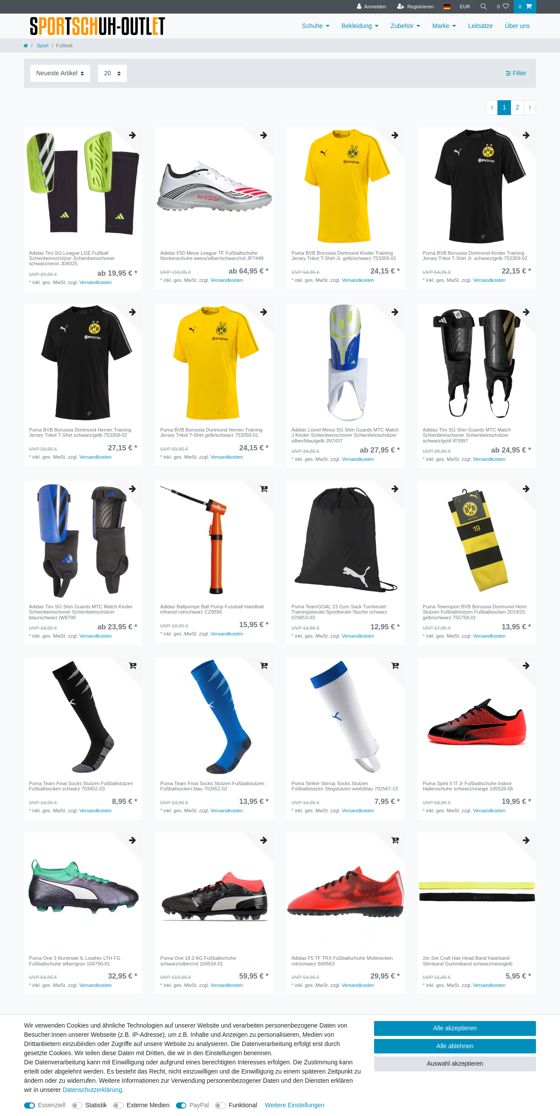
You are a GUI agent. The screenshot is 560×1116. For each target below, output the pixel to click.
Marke (440, 25)
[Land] (446, 7)
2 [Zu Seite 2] (517, 107)
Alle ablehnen (455, 1045)
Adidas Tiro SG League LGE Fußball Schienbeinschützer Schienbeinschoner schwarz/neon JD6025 (72, 258)
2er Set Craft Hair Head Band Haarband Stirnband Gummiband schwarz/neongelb (467, 960)
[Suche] (483, 7)
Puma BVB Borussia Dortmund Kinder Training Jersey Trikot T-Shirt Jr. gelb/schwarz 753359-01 (343, 255)
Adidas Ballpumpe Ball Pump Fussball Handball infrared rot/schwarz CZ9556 (211, 609)
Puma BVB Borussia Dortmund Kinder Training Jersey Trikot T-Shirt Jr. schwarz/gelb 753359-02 (475, 255)
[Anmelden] (371, 7)
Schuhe (312, 25)
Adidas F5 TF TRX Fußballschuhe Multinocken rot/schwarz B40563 (342, 960)
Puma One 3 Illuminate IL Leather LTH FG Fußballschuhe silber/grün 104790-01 (74, 960)
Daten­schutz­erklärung (92, 1089)
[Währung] (465, 7)
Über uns (517, 25)
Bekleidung (357, 25)
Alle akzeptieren (455, 1028)
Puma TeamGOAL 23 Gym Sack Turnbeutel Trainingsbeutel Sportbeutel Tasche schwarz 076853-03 (339, 612)
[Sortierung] (60, 73)
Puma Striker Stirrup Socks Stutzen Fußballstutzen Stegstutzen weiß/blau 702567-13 (344, 786)
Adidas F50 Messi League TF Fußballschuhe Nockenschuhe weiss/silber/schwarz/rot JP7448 (211, 255)
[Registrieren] (415, 7)
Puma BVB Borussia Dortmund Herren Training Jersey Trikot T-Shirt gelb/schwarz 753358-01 (211, 432)
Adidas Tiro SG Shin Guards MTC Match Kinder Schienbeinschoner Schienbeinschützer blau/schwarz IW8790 (81, 612)
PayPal (199, 1105)
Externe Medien (148, 1105)
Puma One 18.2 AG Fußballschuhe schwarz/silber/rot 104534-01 (198, 960)
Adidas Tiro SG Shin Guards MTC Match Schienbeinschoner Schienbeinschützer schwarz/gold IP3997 (467, 435)
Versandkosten (95, 282)
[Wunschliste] (503, 7)
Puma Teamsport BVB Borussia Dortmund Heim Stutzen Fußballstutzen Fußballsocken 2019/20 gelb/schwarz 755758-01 (475, 612)
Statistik (96, 1105)
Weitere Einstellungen (294, 1105)
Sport (42, 45)
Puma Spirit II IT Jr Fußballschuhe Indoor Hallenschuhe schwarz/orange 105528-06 (468, 786)
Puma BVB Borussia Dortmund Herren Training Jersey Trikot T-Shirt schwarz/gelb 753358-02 (80, 432)
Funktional (243, 1105)
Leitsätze (480, 25)
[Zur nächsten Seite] (530, 107)
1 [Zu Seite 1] (504, 107)
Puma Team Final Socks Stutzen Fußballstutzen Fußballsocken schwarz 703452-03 (81, 786)
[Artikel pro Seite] (112, 73)
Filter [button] (516, 73)
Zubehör (402, 25)
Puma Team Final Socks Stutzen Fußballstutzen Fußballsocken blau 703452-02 (212, 786)
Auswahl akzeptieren (455, 1063)
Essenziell (52, 1105)
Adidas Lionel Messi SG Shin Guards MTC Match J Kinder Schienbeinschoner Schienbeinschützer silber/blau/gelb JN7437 (345, 435)
